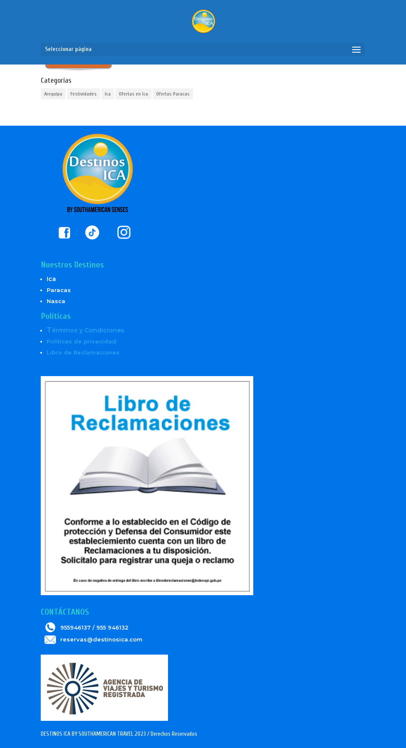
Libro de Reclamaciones (83, 352)
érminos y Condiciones (85, 330)
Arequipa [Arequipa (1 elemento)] (53, 94)
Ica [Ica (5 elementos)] (108, 94)
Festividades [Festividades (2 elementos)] (83, 94)
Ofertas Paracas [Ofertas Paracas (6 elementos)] (173, 94)
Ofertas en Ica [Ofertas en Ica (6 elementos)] (133, 94)
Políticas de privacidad (81, 341)
